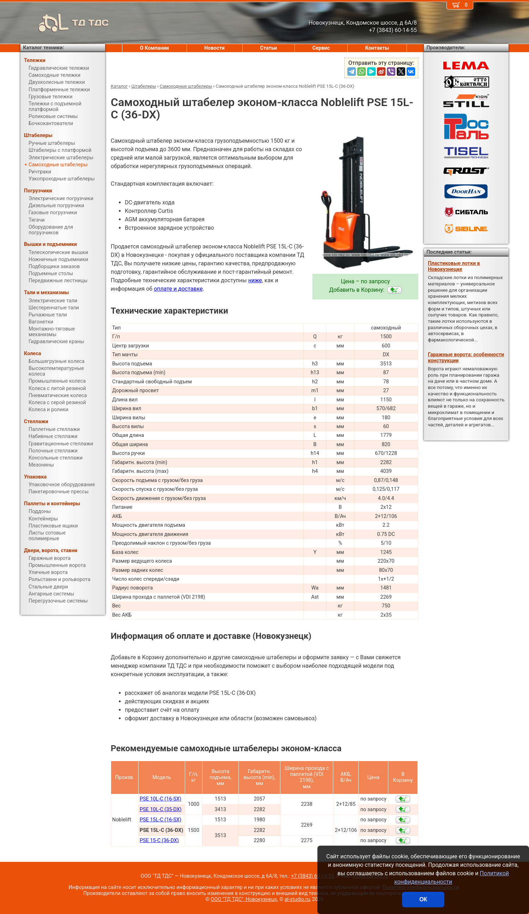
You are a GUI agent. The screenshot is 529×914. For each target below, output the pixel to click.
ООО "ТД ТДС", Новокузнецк (244, 899)
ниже (255, 280)
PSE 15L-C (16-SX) (160, 820)
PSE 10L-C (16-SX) (160, 799)
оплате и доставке (178, 288)
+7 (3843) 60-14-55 (312, 876)
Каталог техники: (43, 48)
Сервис (321, 48)
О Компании (154, 48)
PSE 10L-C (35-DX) (161, 810)
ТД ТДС (64, 23)
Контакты (377, 48)
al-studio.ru (297, 899)
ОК (423, 899)
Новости (214, 48)
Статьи (268, 48)
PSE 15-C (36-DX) (159, 841)
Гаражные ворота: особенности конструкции (466, 358)
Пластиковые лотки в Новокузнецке (454, 266)
